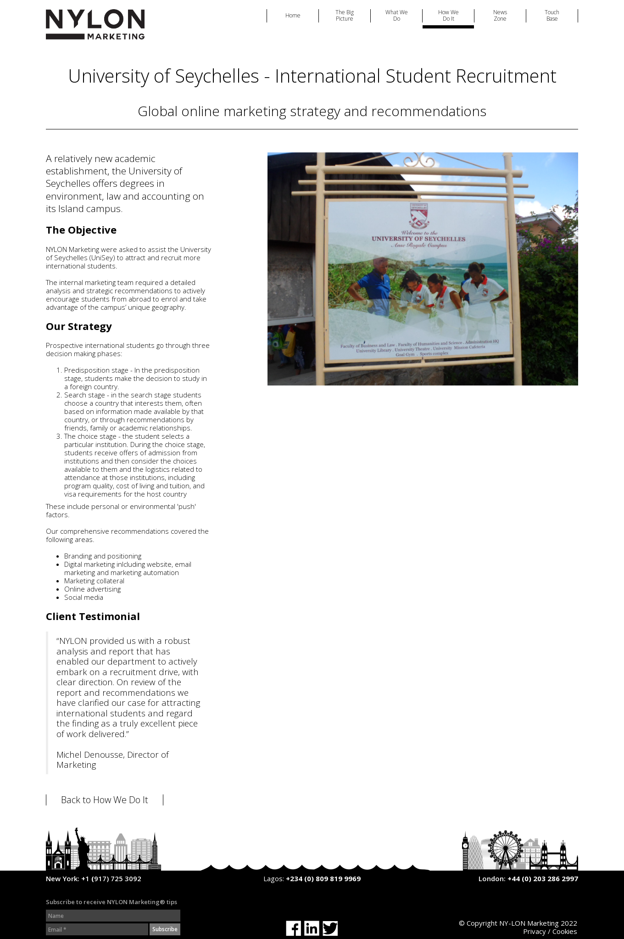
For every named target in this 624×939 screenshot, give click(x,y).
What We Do (396, 15)
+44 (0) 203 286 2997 (542, 878)
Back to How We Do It (104, 799)
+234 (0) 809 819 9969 (323, 878)
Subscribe (165, 929)
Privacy (534, 931)
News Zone (500, 15)
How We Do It (448, 15)
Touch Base (552, 15)
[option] (422, 269)
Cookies (564, 931)
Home (293, 15)
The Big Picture (344, 15)
